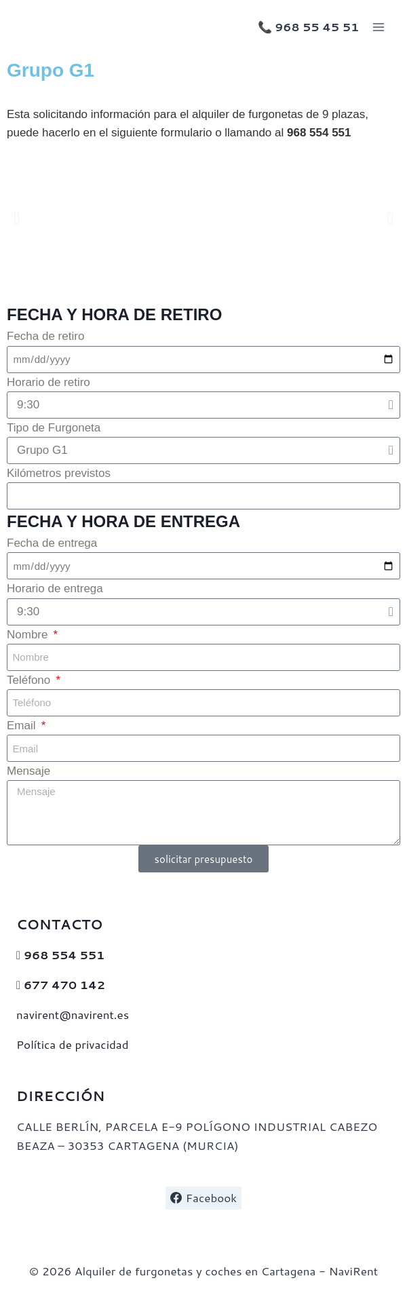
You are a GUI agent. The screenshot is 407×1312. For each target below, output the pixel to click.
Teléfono (30, 680)
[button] (17, 218)
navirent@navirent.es (72, 1014)
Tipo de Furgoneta (53, 427)
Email (23, 725)
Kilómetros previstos (59, 473)
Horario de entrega (55, 588)
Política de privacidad (72, 1044)
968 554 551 (64, 954)
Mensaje (28, 771)
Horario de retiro (48, 382)
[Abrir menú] (378, 26)
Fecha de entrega (52, 543)
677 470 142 (64, 984)
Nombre (29, 634)
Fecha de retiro (45, 336)
